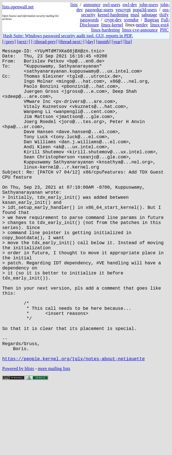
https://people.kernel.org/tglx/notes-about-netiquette (73, 428)
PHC (164, 29)
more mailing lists (54, 438)
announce (92, 4)
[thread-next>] (72, 41)
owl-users (111, 4)
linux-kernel (112, 24)
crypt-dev (113, 19)
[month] (103, 41)
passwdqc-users (99, 9)
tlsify (164, 14)
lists (74, 4)
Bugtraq (151, 19)
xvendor (131, 19)
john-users (149, 4)
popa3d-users (145, 9)
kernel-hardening (113, 14)
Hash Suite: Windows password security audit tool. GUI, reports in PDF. (68, 35)
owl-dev (129, 4)
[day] (90, 41)
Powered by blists (18, 438)
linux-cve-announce (140, 29)
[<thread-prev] (44, 41)
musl (135, 14)
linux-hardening (105, 29)
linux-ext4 (159, 24)
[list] (128, 41)
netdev (142, 24)
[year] (117, 41)
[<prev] (9, 41)
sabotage (149, 14)
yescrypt (123, 9)
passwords (89, 19)
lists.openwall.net (18, 6)
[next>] (23, 41)
